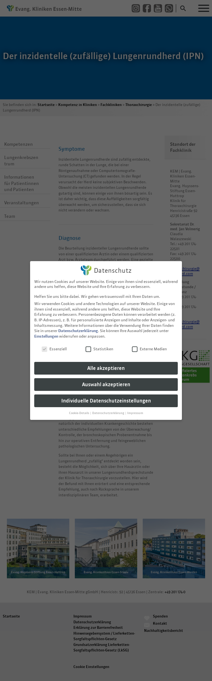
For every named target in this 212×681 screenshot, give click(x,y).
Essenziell (54, 346)
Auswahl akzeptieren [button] (106, 382)
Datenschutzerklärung (78, 328)
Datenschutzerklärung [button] (108, 410)
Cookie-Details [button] (79, 410)
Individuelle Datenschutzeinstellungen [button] (106, 398)
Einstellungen (46, 333)
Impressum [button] (135, 410)
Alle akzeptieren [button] (106, 366)
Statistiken (99, 346)
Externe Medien (149, 346)
